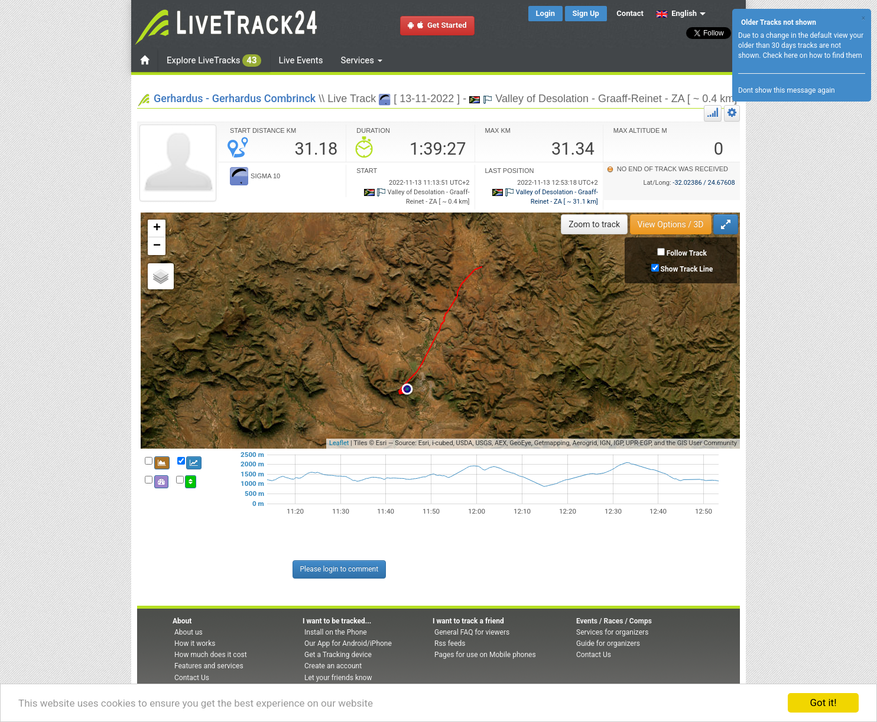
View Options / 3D (671, 224)
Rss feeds (449, 643)
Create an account (333, 666)
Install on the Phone (335, 632)
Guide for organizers (608, 643)
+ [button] (157, 228)
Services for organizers (612, 632)
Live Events (301, 60)
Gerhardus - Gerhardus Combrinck (235, 98)
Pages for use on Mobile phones (485, 655)
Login (546, 13)
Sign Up (586, 13)
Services (361, 60)
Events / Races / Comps (614, 621)
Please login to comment (339, 569)
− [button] (157, 246)
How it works (194, 643)
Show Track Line (687, 269)
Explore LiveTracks (214, 60)
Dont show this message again (786, 90)
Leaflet (339, 443)
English (676, 13)
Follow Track (687, 253)
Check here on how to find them (812, 55)
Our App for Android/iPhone (348, 643)
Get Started (437, 25)
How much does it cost (210, 655)
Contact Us (191, 678)
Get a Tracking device (338, 655)
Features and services (208, 666)
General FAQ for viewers (471, 632)
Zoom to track (594, 224)
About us (188, 632)
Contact (630, 13)
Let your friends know (338, 678)
